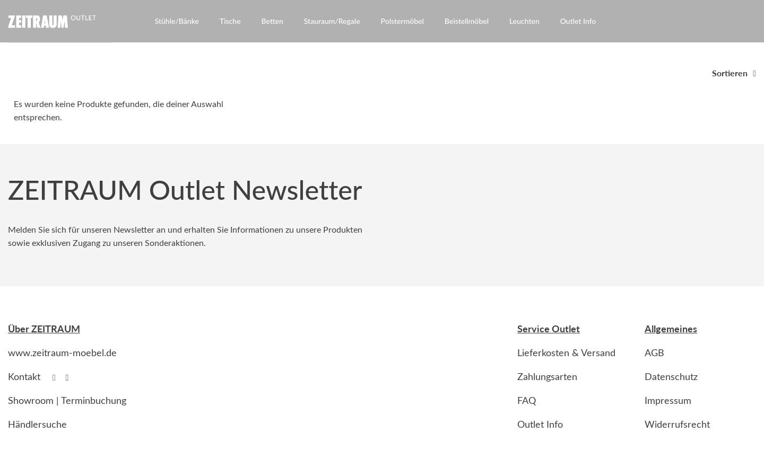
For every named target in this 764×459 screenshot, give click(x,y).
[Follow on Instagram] (70, 377)
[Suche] (714, 23)
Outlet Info (578, 20)
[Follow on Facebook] (57, 377)
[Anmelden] (733, 23)
